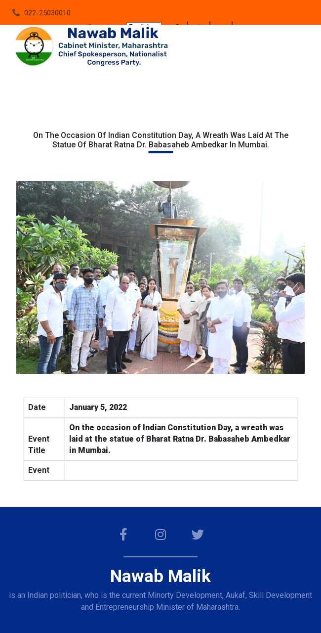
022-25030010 (47, 12)
